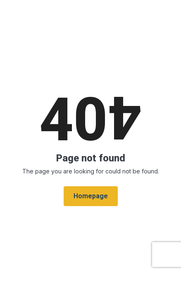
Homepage (91, 196)
